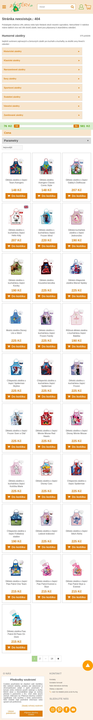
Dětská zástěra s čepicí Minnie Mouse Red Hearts (46, 388)
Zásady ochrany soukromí (46, 716)
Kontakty (53, 634)
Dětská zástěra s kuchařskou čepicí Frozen (76, 338)
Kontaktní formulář (56, 637)
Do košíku (16, 150)
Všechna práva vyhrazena (56, 708)
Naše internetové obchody (59, 640)
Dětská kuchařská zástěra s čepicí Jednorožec (76, 187)
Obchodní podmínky (10, 659)
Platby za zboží (8, 662)
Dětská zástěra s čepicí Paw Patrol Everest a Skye (46, 538)
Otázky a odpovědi (56, 643)
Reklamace (7, 669)
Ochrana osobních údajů (11, 672)
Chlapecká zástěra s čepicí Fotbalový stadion (16, 488)
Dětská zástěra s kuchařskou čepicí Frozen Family (46, 287)
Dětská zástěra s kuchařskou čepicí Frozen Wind (46, 187)
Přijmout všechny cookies (31, 714)
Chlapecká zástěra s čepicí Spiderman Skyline (16, 338)
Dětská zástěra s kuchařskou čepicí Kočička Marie (16, 438)
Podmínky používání (64, 716)
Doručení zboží (8, 666)
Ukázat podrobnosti (11, 712)
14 (52, 613)
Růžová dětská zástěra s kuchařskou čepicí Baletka (76, 287)
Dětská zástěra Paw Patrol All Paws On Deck (16, 588)
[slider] (16, 80)
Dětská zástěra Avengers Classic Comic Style (46, 137)
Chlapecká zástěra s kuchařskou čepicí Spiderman (46, 338)
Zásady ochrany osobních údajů (57, 712)
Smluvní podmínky (76, 712)
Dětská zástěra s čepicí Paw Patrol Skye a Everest (76, 538)
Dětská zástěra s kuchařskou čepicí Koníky (16, 237)
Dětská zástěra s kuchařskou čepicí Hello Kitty (16, 187)
